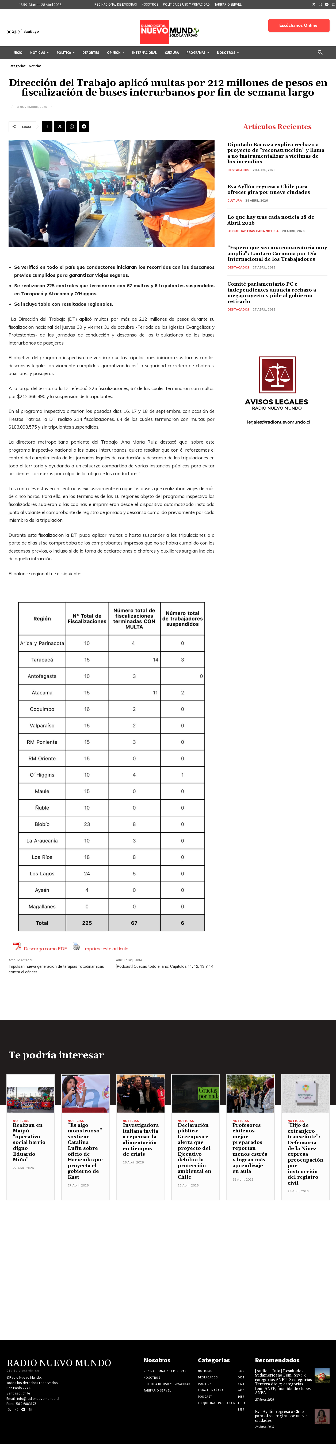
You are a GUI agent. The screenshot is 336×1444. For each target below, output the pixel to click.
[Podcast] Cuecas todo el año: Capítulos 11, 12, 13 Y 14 (164, 966)
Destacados (238, 170)
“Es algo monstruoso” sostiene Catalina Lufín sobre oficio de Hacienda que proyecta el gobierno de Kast (85, 1151)
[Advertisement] (168, 1237)
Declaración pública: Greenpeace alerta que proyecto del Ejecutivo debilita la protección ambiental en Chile (194, 1151)
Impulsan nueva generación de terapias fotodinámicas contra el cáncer (56, 969)
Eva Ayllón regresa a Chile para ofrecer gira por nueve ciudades (268, 190)
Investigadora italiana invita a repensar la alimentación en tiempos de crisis (141, 1139)
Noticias (35, 66)
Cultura (234, 200)
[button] (320, 52)
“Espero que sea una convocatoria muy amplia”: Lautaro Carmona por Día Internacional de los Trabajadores (277, 253)
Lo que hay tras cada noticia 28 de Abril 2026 (270, 220)
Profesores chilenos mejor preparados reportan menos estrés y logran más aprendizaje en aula (249, 1148)
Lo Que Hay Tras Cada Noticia (252, 231)
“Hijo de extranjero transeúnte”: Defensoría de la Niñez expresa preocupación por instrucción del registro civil (305, 1154)
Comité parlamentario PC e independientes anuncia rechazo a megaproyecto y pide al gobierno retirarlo (271, 293)
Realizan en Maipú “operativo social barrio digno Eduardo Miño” (29, 1142)
